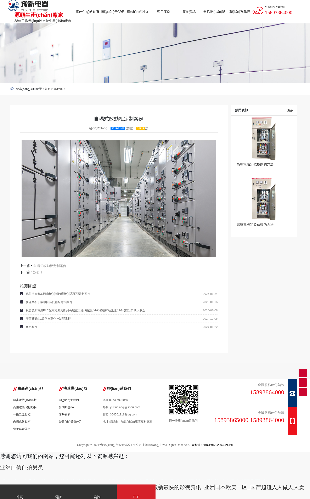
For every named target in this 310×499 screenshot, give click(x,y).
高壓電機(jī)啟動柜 (25, 407)
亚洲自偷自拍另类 (21, 467)
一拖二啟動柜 (21, 414)
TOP (136, 493)
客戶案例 (60, 89)
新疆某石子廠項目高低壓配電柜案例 (49, 302)
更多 (290, 110)
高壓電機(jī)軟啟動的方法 (255, 164)
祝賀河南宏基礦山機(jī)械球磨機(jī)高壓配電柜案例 (58, 293)
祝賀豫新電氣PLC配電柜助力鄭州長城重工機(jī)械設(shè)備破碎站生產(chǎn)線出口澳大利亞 (85, 310)
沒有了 (38, 272)
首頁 (48, 89)
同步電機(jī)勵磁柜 (25, 400)
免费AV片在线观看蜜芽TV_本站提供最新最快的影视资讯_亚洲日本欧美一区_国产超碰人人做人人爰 (185, 487)
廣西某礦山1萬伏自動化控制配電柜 (48, 318)
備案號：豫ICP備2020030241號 (212, 445)
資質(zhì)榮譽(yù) (70, 421)
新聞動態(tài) (67, 407)
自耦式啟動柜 (21, 421)
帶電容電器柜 (21, 429)
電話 (58, 493)
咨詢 (97, 493)
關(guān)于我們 (69, 400)
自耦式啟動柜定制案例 (49, 266)
